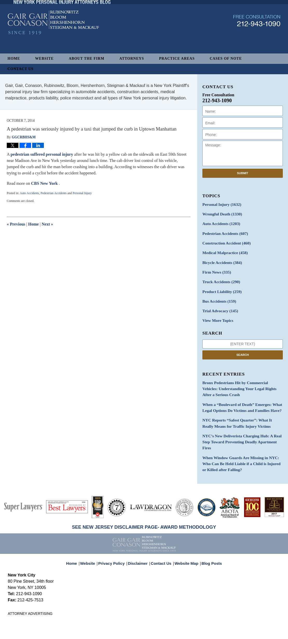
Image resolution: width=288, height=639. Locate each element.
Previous (16, 224)
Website (44, 58)
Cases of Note (226, 58)
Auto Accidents (29, 193)
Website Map (185, 539)
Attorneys (131, 58)
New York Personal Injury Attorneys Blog (53, 37)
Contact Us (20, 69)
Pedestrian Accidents (53, 193)
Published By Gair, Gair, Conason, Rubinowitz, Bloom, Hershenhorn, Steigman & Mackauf (256, 34)
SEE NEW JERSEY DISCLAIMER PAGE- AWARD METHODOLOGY (144, 506)
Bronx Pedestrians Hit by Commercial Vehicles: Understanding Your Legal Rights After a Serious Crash (240, 380)
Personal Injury (82, 193)
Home (14, 58)
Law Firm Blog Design (255, 633)
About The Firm (86, 58)
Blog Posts (208, 539)
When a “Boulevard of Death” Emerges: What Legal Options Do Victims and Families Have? (238, 397)
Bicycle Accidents (220, 259)
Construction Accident (224, 240)
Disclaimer (139, 539)
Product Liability (220, 286)
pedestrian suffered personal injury (42, 154)
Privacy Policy (115, 539)
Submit (242, 173)
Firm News (215, 268)
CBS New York (45, 183)
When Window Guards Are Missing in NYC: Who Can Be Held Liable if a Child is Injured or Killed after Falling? (241, 443)
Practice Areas (177, 58)
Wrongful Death (220, 213)
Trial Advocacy (218, 304)
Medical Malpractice (222, 249)
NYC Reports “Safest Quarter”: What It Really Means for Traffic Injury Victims (239, 412)
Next (47, 224)
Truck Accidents (219, 277)
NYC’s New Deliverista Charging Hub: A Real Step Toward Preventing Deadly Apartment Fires (242, 426)
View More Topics (216, 313)
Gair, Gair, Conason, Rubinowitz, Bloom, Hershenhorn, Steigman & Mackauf (93, 633)
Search (242, 347)
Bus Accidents (217, 295)
